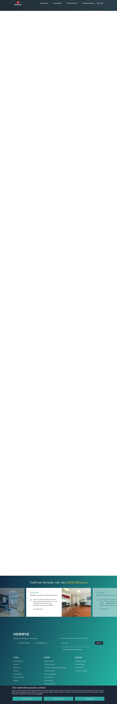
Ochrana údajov (18, 677)
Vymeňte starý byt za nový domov (55, 667)
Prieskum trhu (48, 677)
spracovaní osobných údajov (74, 649)
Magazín (16, 680)
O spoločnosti (18, 661)
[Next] (104, 603)
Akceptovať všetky (27, 698)
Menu (100, 3)
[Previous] (12, 603)
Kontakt (16, 664)
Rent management (50, 674)
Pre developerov (49, 671)
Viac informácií (39, 693)
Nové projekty (80, 664)
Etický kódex (17, 674)
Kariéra (15, 671)
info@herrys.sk (42, 643)
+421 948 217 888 (23, 643)
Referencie (17, 667)
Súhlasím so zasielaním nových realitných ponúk (75, 647)
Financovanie (48, 680)
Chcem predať (49, 661)
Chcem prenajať (49, 664)
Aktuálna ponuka (80, 661)
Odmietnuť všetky (58, 698)
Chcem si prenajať (81, 671)
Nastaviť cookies (89, 698)
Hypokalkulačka (49, 684)
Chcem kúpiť (79, 667)
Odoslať (99, 643)
